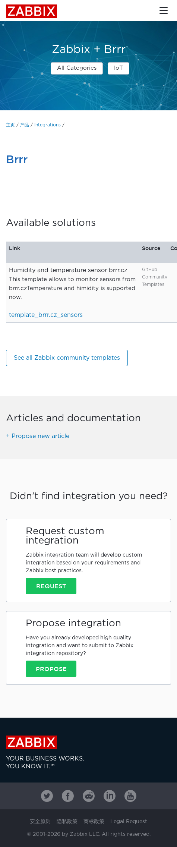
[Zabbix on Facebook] (68, 796)
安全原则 (40, 821)
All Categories (77, 68)
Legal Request (128, 821)
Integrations (47, 125)
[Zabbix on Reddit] (89, 796)
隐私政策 (67, 821)
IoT (118, 68)
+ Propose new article (37, 436)
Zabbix (31, 11)
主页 (10, 125)
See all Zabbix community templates (67, 358)
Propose (51, 668)
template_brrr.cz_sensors (46, 315)
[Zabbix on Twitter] (47, 796)
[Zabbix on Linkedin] (110, 796)
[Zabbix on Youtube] (130, 796)
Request (51, 586)
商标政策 (93, 821)
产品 (24, 125)
